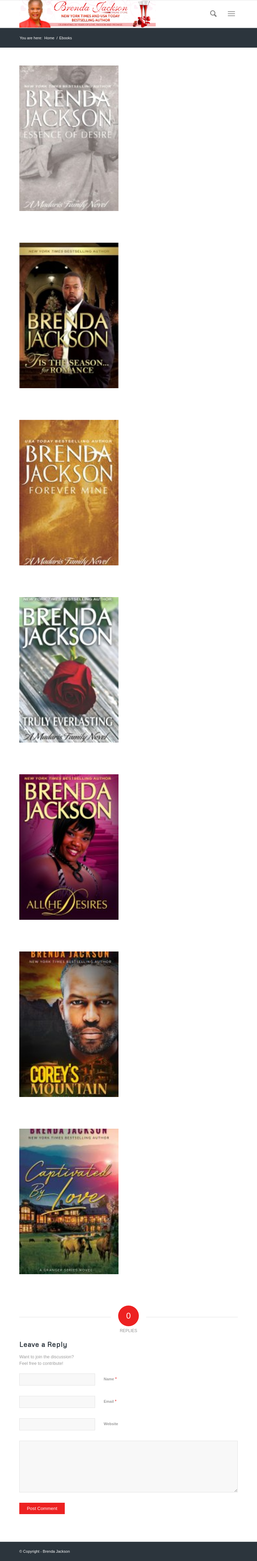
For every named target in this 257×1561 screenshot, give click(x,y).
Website (111, 1424)
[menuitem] (211, 14)
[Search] (211, 14)
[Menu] (231, 14)
